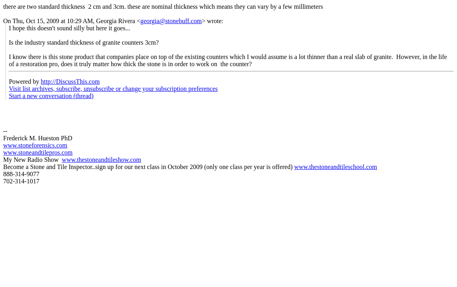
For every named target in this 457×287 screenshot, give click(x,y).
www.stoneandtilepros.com (38, 152)
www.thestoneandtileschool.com (335, 166)
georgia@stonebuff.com (171, 21)
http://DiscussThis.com (70, 81)
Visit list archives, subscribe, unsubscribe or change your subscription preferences (113, 88)
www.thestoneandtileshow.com (101, 159)
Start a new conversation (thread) (51, 95)
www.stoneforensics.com (35, 145)
